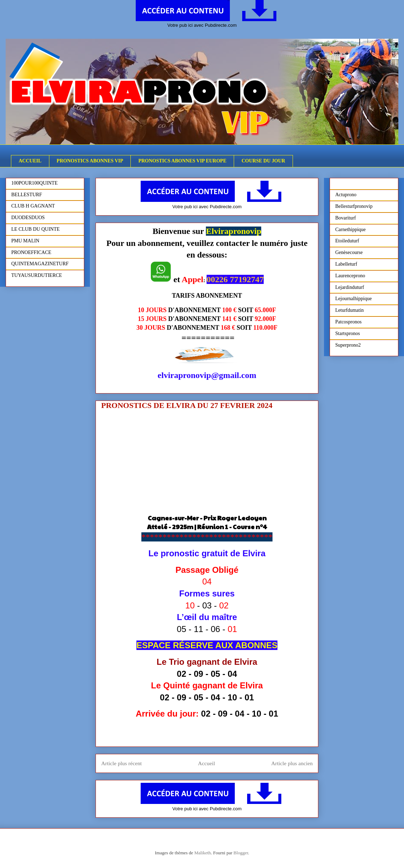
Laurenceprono (350, 275)
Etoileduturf (347, 240)
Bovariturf (345, 218)
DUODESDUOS (28, 217)
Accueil (206, 763)
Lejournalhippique (353, 298)
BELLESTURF (26, 194)
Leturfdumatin (349, 310)
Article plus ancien (292, 763)
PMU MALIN (25, 240)
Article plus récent (121, 763)
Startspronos (347, 333)
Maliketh (202, 852)
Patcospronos (348, 321)
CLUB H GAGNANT (33, 206)
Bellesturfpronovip (354, 206)
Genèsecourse (349, 252)
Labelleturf (346, 264)
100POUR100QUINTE (34, 183)
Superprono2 (348, 345)
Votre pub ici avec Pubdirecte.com (202, 25)
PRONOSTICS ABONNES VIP (90, 160)
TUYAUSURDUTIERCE (36, 275)
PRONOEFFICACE (31, 252)
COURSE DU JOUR (263, 160)
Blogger (240, 852)
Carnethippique (350, 229)
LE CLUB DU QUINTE (35, 229)
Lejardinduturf (349, 287)
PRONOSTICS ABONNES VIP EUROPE (182, 160)
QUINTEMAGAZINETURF (40, 263)
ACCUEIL (30, 160)
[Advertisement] (207, 464)
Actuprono (345, 194)
